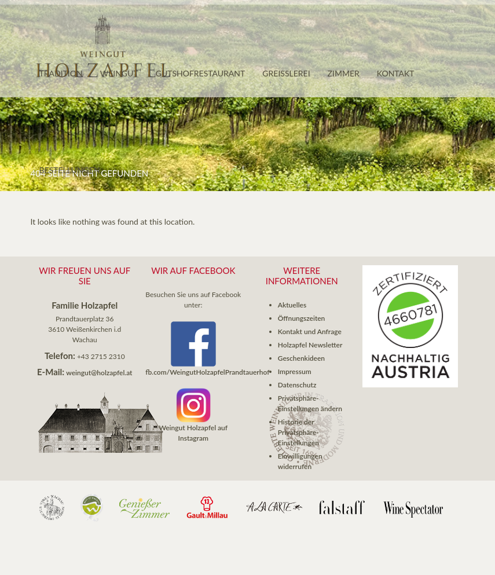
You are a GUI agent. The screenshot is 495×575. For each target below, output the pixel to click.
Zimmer (344, 73)
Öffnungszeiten (301, 318)
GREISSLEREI (286, 73)
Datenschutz (297, 384)
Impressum (294, 371)
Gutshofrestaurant (200, 73)
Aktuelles (292, 305)
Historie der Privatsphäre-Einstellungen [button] (298, 432)
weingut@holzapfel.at (99, 372)
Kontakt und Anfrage (310, 331)
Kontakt (396, 73)
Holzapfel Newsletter (310, 344)
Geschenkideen (301, 358)
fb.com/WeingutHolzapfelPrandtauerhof (207, 372)
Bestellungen (69, 170)
